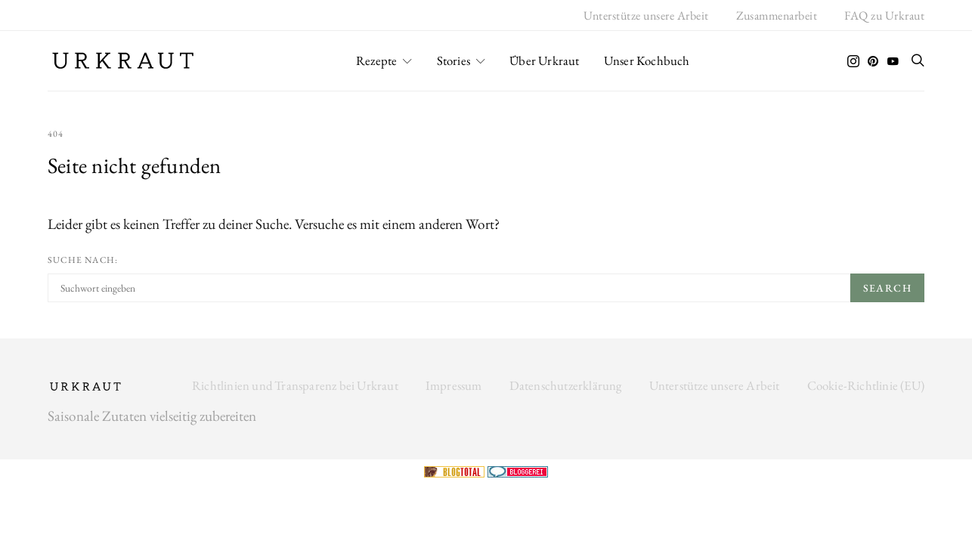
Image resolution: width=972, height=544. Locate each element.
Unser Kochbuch (647, 60)
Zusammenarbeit (777, 15)
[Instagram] (853, 61)
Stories (453, 60)
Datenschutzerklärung (565, 385)
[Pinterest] (873, 61)
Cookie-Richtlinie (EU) (865, 385)
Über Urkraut (544, 60)
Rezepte (376, 60)
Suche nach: (83, 260)
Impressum (454, 385)
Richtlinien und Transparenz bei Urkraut (295, 385)
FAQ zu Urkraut (884, 15)
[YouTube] (893, 61)
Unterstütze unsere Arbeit (646, 15)
